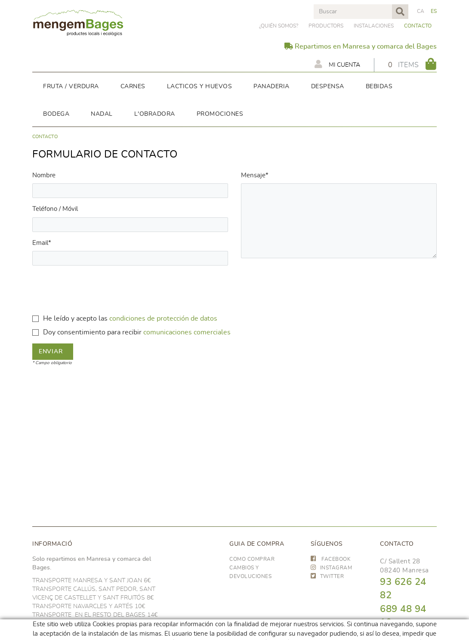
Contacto (418, 25)
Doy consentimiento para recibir (92, 332)
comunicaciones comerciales (187, 332)
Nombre (44, 175)
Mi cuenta (337, 64)
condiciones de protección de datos (163, 318)
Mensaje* (254, 175)
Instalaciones (374, 25)
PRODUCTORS (326, 25)
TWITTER (327, 576)
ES (434, 11)
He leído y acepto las (75, 318)
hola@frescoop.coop (411, 634)
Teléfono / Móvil (55, 209)
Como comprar (252, 559)
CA (421, 11)
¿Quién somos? (278, 25)
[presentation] (97, 289)
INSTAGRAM (331, 567)
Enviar (50, 352)
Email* (41, 243)
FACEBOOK (331, 559)
